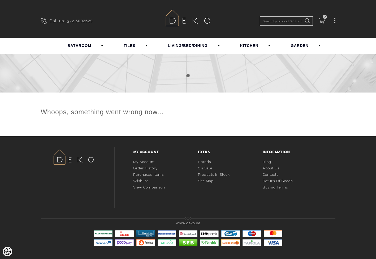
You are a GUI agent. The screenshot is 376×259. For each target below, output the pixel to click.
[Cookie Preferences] (7, 251)
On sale (205, 167)
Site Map (206, 180)
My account (144, 161)
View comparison (149, 186)
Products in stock (214, 174)
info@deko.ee (82, 189)
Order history (145, 167)
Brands (204, 161)
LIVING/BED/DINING (188, 45)
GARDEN (300, 45)
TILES (130, 45)
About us (271, 167)
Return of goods (278, 180)
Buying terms (275, 186)
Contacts (270, 174)
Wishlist (140, 180)
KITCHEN (249, 45)
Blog (267, 161)
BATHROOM (79, 45)
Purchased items (148, 174)
